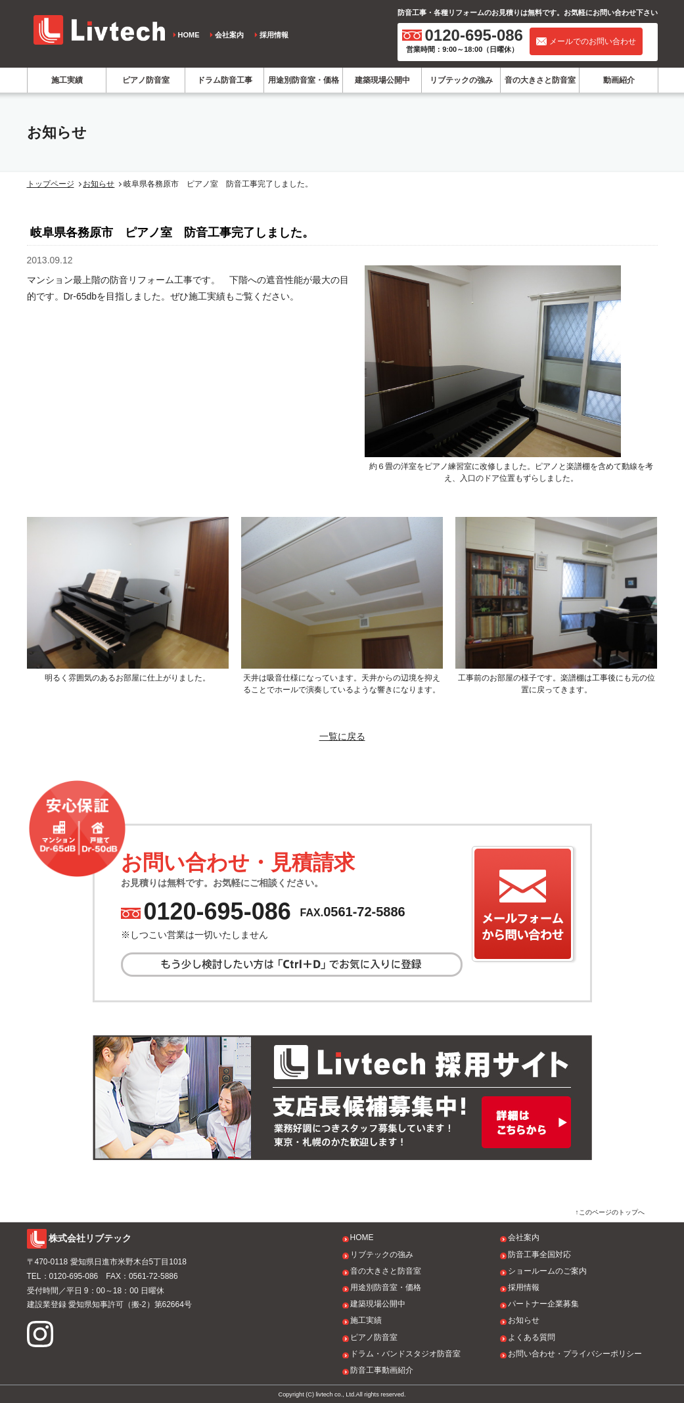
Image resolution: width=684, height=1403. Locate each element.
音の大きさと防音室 (540, 80)
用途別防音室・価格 (303, 80)
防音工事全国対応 (539, 1254)
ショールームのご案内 (547, 1271)
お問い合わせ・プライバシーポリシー (575, 1353)
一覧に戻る (342, 736)
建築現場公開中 (382, 80)
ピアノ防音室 (146, 80)
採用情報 (274, 35)
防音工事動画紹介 (381, 1370)
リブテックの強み (461, 80)
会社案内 (229, 35)
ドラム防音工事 (224, 80)
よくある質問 (531, 1337)
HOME (189, 35)
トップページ (50, 184)
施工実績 (67, 80)
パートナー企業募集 (543, 1303)
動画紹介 (619, 80)
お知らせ (98, 184)
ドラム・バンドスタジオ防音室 (405, 1353)
